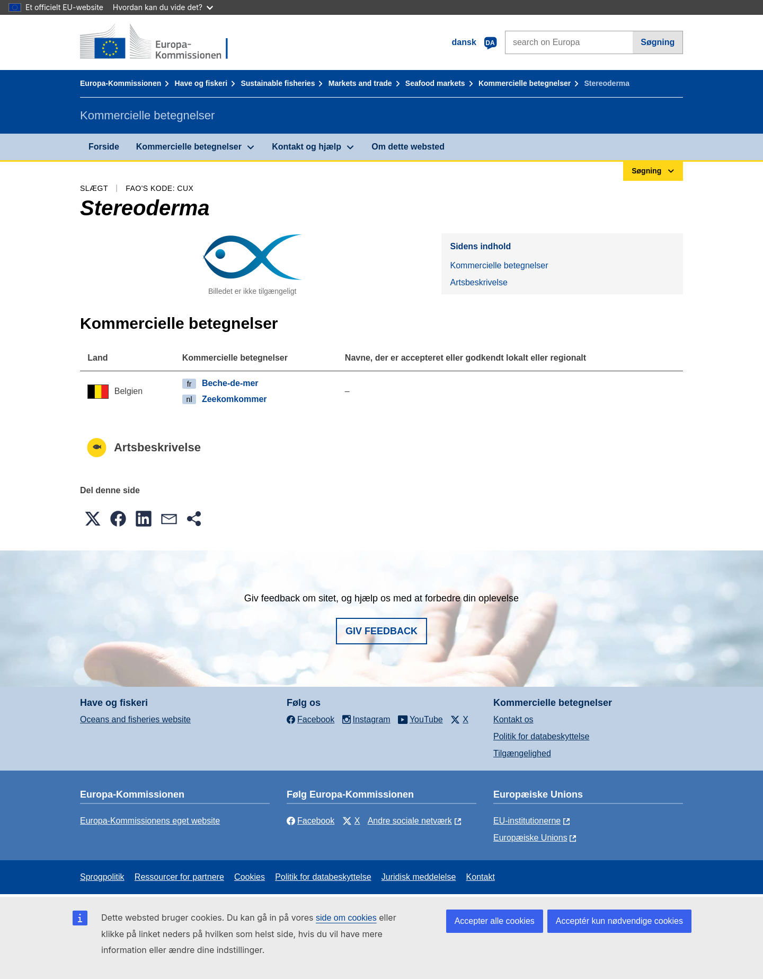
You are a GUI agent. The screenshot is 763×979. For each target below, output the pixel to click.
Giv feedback (381, 631)
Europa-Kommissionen (120, 83)
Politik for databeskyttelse (541, 736)
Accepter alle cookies (495, 920)
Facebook (310, 820)
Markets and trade (360, 83)
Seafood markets (435, 83)
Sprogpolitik (102, 876)
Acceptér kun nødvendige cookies (619, 920)
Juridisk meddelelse (419, 876)
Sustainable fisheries (278, 83)
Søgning (658, 42)
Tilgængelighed (522, 753)
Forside (103, 146)
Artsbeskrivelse (478, 282)
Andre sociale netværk (410, 820)
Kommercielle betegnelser (524, 83)
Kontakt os (513, 719)
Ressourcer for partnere (179, 876)
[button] (92, 518)
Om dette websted (408, 146)
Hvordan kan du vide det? (163, 7)
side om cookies (346, 917)
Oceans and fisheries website (135, 719)
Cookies (249, 876)
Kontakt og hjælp (306, 146)
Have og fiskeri (201, 83)
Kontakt (480, 876)
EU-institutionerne (527, 820)
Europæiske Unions (530, 837)
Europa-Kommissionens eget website (150, 820)
